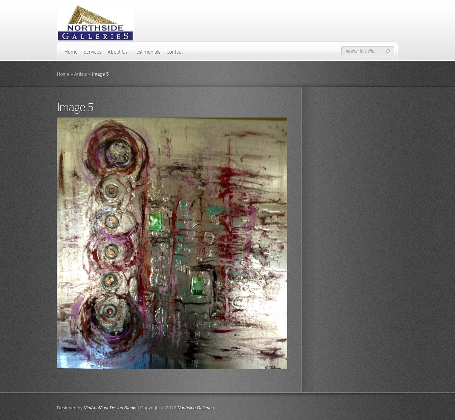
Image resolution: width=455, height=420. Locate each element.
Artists (80, 74)
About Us (117, 52)
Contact (174, 52)
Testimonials (147, 52)
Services (92, 52)
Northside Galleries (195, 407)
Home (70, 52)
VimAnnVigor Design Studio (110, 407)
